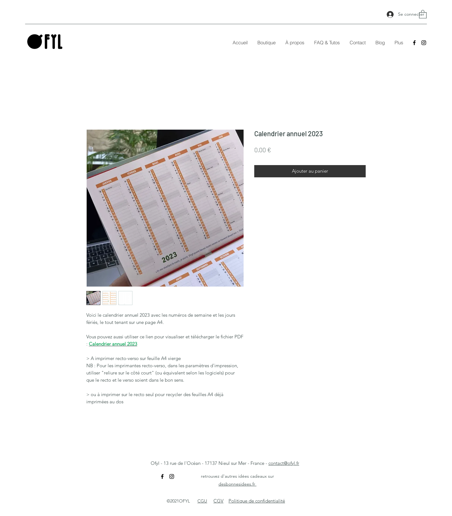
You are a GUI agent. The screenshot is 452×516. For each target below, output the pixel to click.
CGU (202, 501)
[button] (423, 14)
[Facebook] (414, 43)
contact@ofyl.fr (283, 463)
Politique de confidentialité (257, 501)
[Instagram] (424, 43)
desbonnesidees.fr (237, 484)
